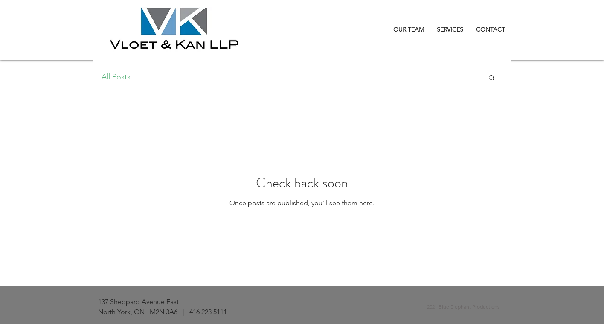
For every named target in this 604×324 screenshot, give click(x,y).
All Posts (116, 77)
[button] (492, 78)
